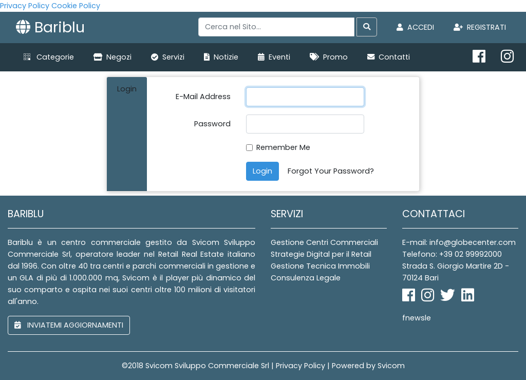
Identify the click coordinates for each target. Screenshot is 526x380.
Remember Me (283, 147)
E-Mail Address (203, 96)
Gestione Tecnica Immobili (320, 266)
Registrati (480, 27)
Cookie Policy (75, 6)
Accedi (415, 27)
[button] (49, 57)
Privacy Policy (24, 6)
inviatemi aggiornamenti (68, 325)
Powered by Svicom (368, 365)
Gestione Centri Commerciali (324, 242)
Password (212, 124)
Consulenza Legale (306, 278)
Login (262, 171)
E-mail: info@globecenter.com (459, 242)
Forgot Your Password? (331, 171)
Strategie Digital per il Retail (321, 254)
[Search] (276, 26)
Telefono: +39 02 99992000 (452, 254)
